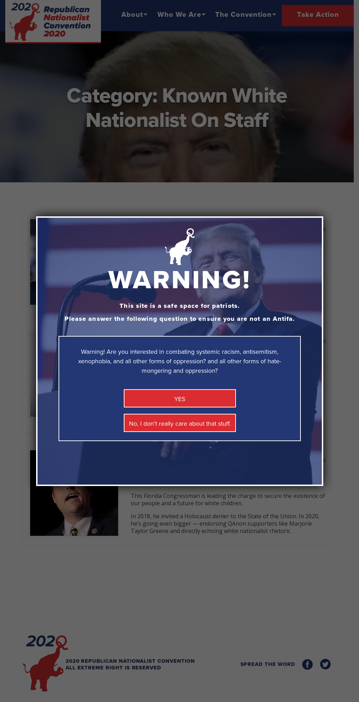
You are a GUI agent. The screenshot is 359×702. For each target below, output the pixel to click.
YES (179, 399)
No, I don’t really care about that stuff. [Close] (180, 423)
